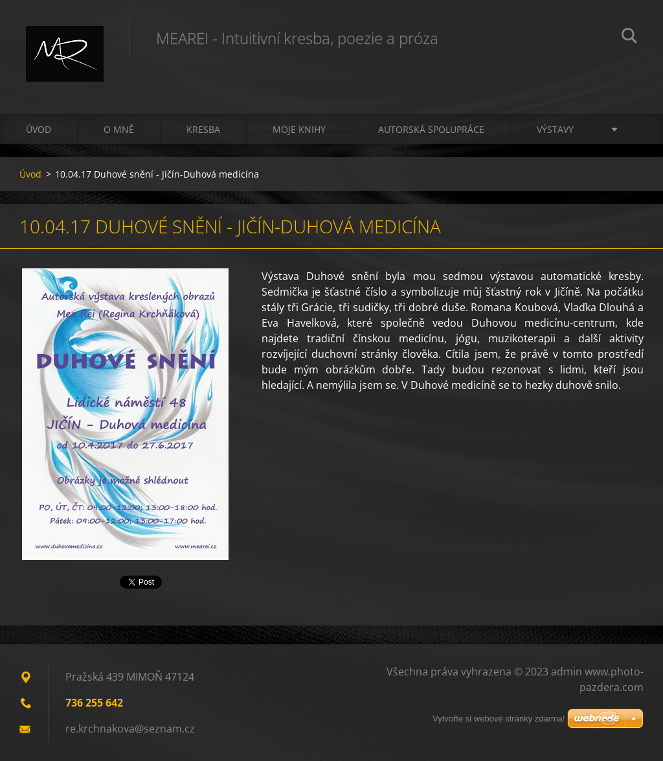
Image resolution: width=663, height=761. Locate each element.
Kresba (203, 129)
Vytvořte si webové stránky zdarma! (499, 718)
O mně (119, 129)
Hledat (629, 37)
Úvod (38, 129)
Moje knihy (299, 129)
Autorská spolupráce (431, 129)
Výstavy (555, 129)
